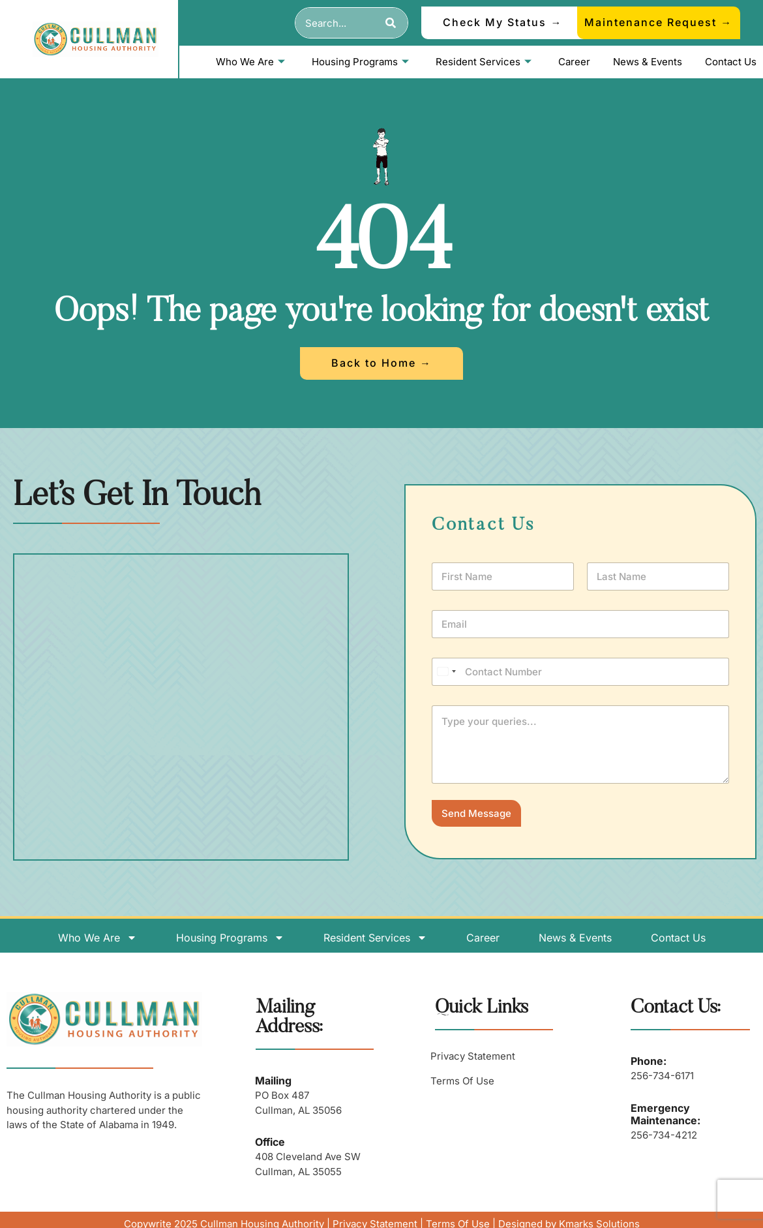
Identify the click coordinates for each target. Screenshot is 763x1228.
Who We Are (250, 61)
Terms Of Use (462, 1081)
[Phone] (580, 672)
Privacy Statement (472, 1056)
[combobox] (335, 23)
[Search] (392, 23)
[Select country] (446, 672)
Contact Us (730, 61)
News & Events (647, 61)
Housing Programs (360, 61)
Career (574, 61)
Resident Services (483, 61)
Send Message (476, 813)
